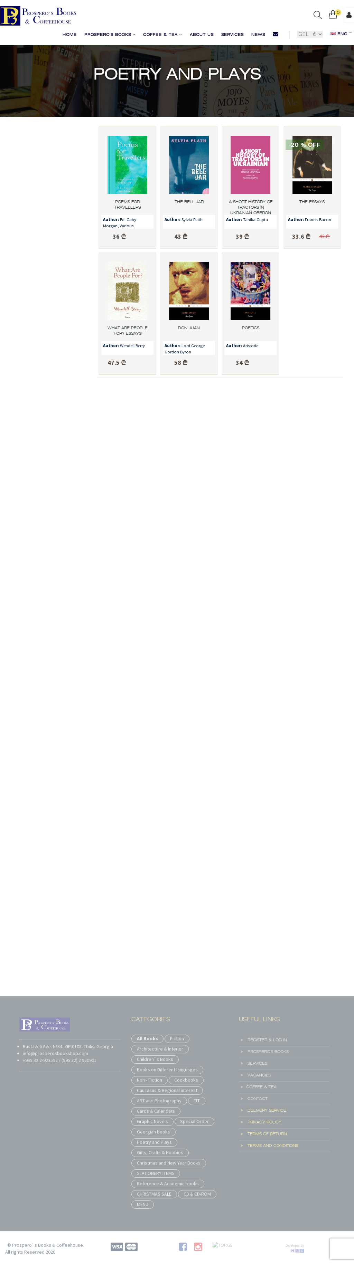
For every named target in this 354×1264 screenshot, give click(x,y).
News (258, 35)
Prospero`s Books (110, 35)
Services (232, 35)
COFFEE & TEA (162, 35)
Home (70, 35)
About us (202, 35)
